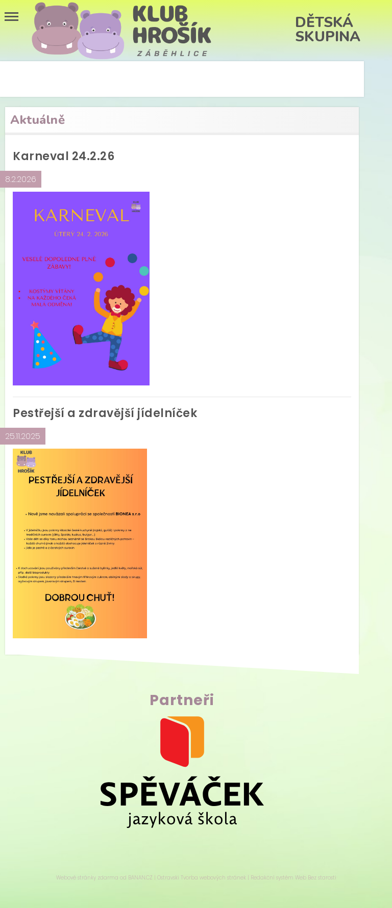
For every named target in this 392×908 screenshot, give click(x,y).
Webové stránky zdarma (87, 877)
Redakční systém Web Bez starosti (293, 877)
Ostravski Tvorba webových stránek (201, 877)
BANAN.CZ (140, 877)
